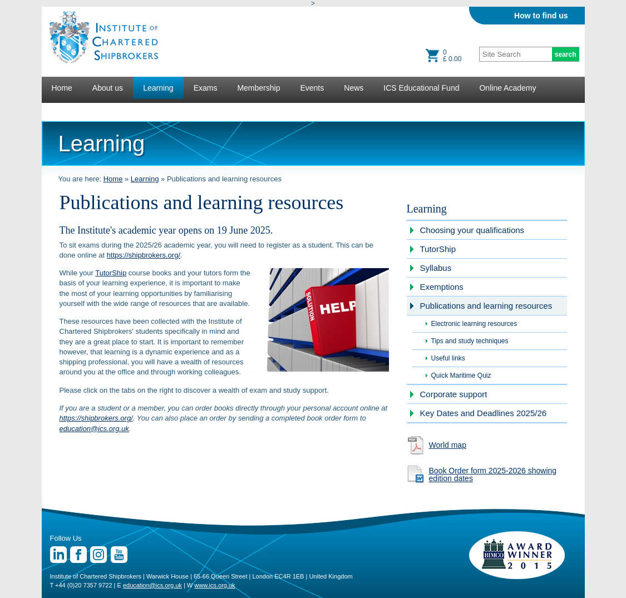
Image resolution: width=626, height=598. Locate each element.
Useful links (448, 358)
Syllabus (436, 268)
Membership (258, 87)
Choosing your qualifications (472, 230)
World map (447, 445)
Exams (206, 87)
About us (107, 87)
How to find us (541, 15)
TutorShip (110, 273)
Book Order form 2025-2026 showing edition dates (493, 474)
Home (62, 87)
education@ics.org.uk (94, 428)
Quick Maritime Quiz (461, 375)
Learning (158, 87)
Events (312, 87)
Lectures (67, 110)
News (353, 87)
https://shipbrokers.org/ (143, 255)
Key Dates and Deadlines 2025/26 (483, 413)
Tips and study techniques (470, 341)
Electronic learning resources (474, 324)
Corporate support (453, 394)
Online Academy (507, 87)
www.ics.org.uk (214, 585)
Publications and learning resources (486, 305)
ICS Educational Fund (421, 87)
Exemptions (442, 286)
